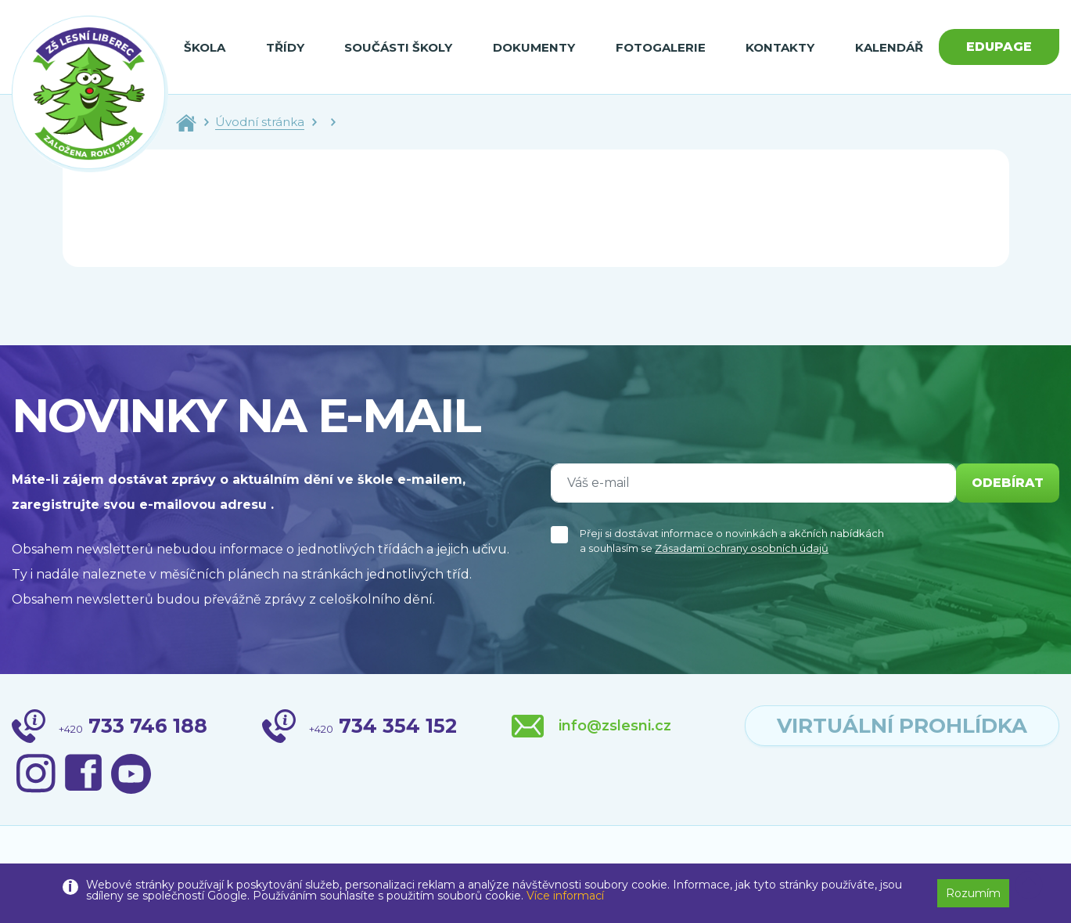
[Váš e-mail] (753, 483)
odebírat (1008, 482)
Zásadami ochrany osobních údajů (741, 548)
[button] (1028, 885)
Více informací (565, 896)
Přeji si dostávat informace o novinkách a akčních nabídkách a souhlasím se (732, 541)
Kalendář (889, 47)
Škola (204, 47)
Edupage (999, 46)
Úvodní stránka (259, 121)
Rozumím (973, 893)
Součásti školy (398, 47)
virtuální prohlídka (902, 725)
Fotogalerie (661, 47)
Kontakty (780, 47)
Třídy (285, 47)
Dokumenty (534, 47)
